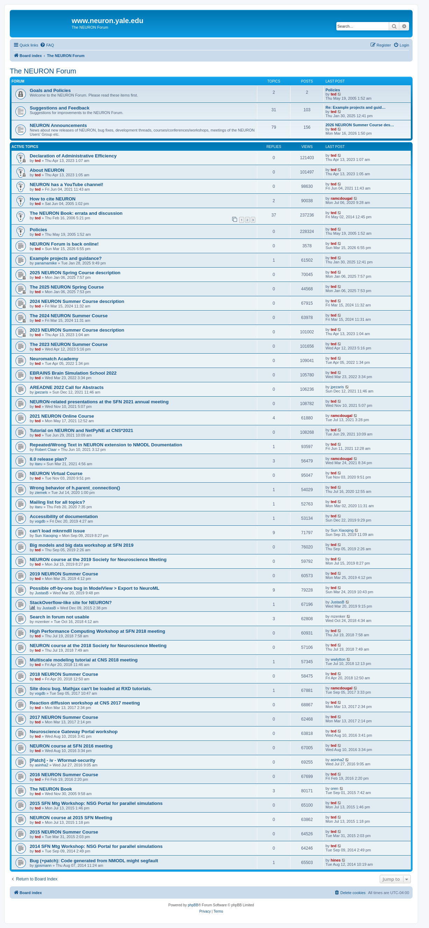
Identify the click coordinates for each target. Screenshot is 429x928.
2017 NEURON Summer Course (64, 717)
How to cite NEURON (53, 198)
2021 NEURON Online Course (62, 416)
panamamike (46, 263)
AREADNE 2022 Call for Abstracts (66, 387)
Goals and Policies (50, 90)
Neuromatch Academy (54, 358)
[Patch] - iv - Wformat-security (62, 760)
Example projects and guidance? (66, 258)
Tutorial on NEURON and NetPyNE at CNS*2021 (81, 430)
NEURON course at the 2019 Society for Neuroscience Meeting (98, 559)
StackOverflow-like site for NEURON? (71, 602)
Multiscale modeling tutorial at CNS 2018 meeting (84, 660)
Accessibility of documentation (64, 516)
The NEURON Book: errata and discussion (76, 213)
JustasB (42, 593)
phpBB (193, 905)
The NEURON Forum (43, 71)
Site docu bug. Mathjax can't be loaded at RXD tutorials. (91, 688)
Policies (333, 90)
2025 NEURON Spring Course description (75, 272)
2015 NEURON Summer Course (64, 832)
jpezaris (41, 392)
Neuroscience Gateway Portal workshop (73, 731)
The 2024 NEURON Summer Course (69, 315)
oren (334, 788)
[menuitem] (47, 45)
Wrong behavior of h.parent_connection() (75, 487)
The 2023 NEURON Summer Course (69, 344)
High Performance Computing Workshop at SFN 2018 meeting (97, 631)
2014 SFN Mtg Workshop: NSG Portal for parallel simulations (96, 846)
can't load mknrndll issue (57, 530)
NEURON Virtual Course (56, 473)
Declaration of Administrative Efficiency (73, 155)
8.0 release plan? (48, 459)
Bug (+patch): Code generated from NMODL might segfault (94, 860)
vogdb (40, 521)
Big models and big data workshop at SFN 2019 (82, 545)
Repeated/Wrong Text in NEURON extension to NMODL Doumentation (106, 444)
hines (336, 860)
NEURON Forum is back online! (64, 244)
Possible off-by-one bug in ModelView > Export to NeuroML (94, 588)
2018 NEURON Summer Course (64, 674)
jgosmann (43, 865)
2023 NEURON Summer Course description (77, 330)
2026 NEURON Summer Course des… (360, 125)
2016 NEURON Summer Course (64, 774)
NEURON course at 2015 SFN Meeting (71, 817)
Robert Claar (46, 449)
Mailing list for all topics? (57, 502)
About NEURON (47, 170)
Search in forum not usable (59, 616)
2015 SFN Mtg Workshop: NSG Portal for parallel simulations (96, 803)
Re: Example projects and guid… (356, 107)
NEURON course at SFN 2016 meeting (71, 746)
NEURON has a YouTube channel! (66, 184)
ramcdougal (341, 198)
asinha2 (42, 765)
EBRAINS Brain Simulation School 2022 (73, 373)
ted (334, 94)
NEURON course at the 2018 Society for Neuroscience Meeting (98, 645)
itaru (38, 464)
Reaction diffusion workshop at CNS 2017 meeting (85, 703)
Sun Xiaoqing (46, 535)
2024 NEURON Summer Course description (77, 301)
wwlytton (338, 659)
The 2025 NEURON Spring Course (67, 287)
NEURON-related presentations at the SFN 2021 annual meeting (99, 401)
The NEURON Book (51, 789)
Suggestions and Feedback (60, 108)
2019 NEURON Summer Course (64, 573)
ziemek (41, 492)
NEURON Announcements (58, 125)
